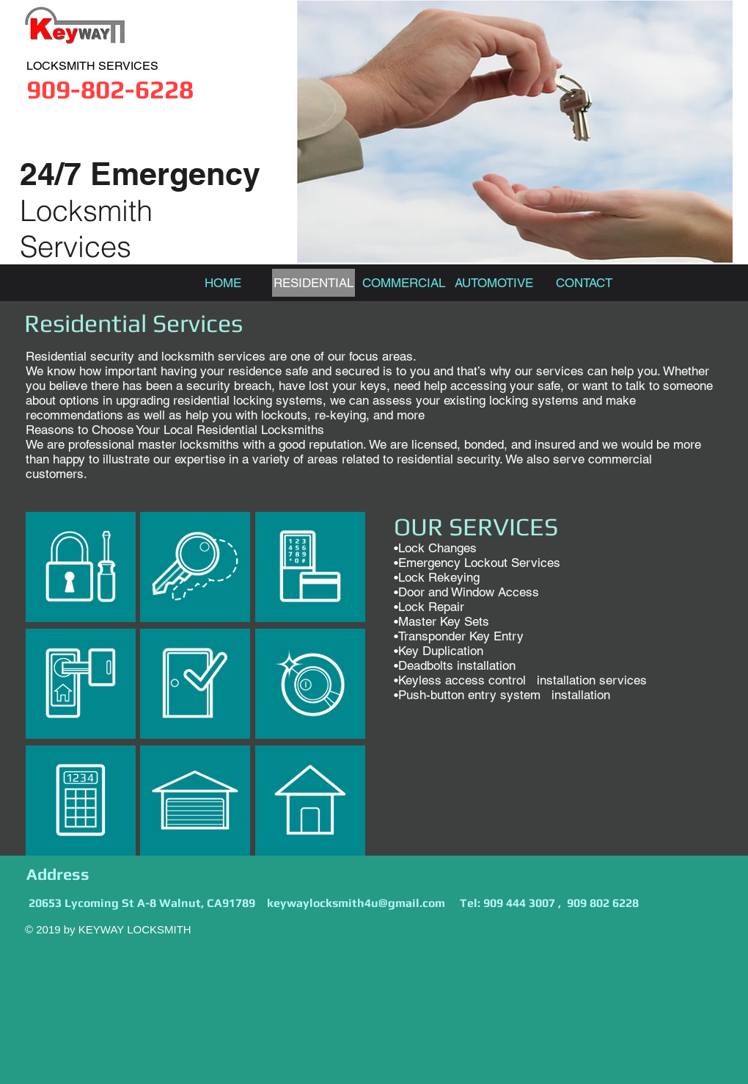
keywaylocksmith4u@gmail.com (356, 903)
